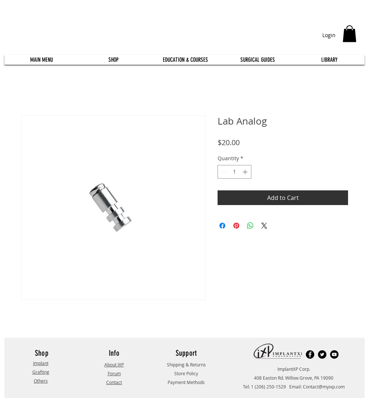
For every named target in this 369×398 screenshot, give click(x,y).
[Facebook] (310, 354)
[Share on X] (264, 225)
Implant (41, 363)
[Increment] (245, 171)
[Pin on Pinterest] (236, 225)
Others (41, 381)
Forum (114, 373)
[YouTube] (334, 354)
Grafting (40, 372)
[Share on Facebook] (222, 225)
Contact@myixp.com (324, 387)
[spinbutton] (234, 171)
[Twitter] (322, 354)
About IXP (114, 364)
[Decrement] (223, 171)
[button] (350, 33)
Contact (114, 382)
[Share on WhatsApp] (250, 225)
